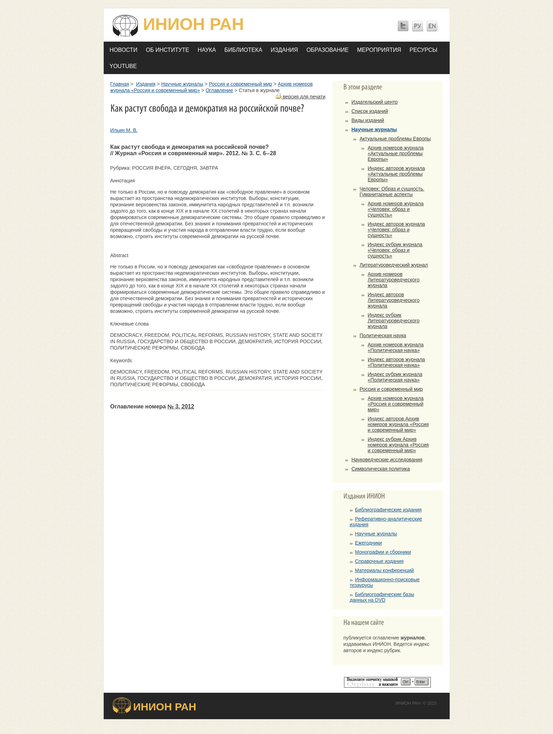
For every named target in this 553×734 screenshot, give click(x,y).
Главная (119, 84)
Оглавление (219, 90)
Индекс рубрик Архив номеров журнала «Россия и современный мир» (398, 444)
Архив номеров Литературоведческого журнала (394, 279)
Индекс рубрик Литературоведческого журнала (394, 320)
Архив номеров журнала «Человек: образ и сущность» (396, 209)
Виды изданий (368, 120)
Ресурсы (423, 50)
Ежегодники (368, 543)
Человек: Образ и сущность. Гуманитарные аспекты (392, 191)
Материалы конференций (384, 570)
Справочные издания (379, 561)
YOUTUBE (123, 66)
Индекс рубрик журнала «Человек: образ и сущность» (395, 250)
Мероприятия (379, 50)
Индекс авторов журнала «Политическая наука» (396, 362)
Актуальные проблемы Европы (395, 138)
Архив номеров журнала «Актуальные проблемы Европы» (396, 153)
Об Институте (167, 50)
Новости (124, 50)
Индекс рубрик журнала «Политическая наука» (395, 377)
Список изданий (370, 111)
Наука (207, 50)
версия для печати (301, 96)
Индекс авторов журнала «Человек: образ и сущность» (396, 229)
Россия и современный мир (240, 84)
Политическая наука (383, 335)
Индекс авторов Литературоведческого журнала (394, 300)
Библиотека (243, 50)
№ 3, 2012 (181, 407)
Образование (327, 50)
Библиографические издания (388, 509)
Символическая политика (381, 469)
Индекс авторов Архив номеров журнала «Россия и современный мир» (398, 424)
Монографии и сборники (383, 552)
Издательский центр (375, 102)
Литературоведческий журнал (394, 265)
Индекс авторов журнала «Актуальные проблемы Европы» (396, 173)
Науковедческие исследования (387, 459)
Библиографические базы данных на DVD (382, 597)
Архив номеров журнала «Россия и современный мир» (396, 403)
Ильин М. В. (124, 130)
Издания (284, 50)
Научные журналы (182, 84)
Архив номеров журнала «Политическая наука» (396, 347)
